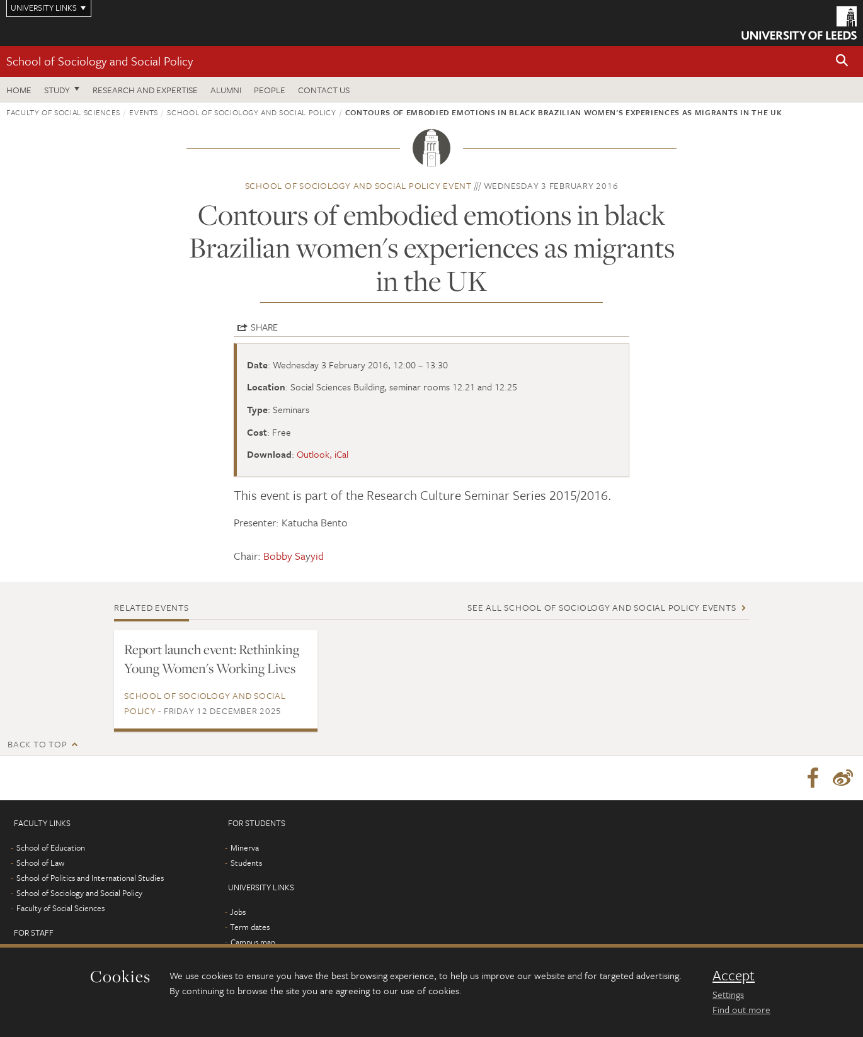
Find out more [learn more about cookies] (741, 1009)
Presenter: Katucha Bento (291, 522)
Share (264, 327)
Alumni (225, 89)
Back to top (37, 744)
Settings (728, 994)
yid (317, 556)
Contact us (324, 89)
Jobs (238, 911)
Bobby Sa (284, 556)
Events (143, 112)
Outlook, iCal (322, 454)
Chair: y (279, 556)
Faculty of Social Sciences (63, 112)
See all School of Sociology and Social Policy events (601, 607)
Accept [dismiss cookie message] (733, 975)
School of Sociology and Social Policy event (358, 185)
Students (246, 862)
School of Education (50, 847)
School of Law (40, 862)
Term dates (250, 927)
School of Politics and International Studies (90, 877)
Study (57, 89)
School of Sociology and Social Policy (99, 60)
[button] (842, 61)
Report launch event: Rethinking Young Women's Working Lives (211, 658)
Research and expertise (145, 89)
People (269, 89)
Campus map (253, 942)
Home (18, 89)
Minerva (245, 847)
